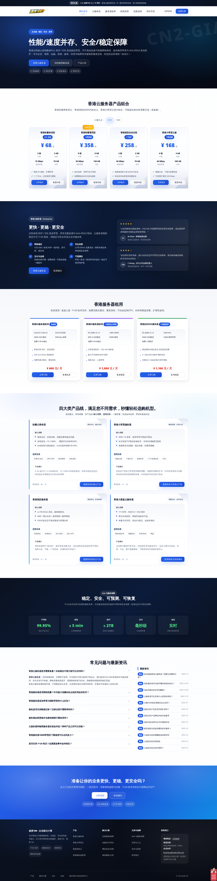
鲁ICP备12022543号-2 (78, 876)
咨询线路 (175, 374)
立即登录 (168, 11)
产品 (32, 876)
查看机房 (66, 374)
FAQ (62, 876)
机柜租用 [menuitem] (124, 11)
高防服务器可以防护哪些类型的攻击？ (156, 683)
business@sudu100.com (173, 852)
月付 (110, 120)
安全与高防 (136, 849)
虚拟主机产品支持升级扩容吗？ (153, 709)
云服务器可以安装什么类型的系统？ (155, 696)
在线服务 (176, 838)
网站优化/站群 (108, 849)
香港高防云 (77, 849)
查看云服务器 (39, 62)
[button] (79, 671)
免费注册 (182, 11)
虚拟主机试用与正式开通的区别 (153, 722)
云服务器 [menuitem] (96, 11)
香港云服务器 (78, 836)
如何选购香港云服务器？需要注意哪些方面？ (157, 675)
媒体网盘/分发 (108, 855)
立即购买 (39, 182)
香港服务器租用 (79, 855)
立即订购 (43, 374)
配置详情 (56, 182)
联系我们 (135, 855)
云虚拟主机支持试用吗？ (151, 747)
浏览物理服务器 (62, 62)
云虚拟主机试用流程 (149, 741)
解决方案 (42, 876)
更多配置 (120, 374)
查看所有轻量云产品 (92, 484)
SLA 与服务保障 (138, 836)
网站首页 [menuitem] (83, 11)
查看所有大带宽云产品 (172, 484)
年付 (118, 120)
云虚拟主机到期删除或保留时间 (153, 735)
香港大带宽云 (78, 842)
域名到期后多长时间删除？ (152, 690)
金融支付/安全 (108, 842)
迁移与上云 (136, 842)
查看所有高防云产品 (92, 559)
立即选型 (100, 795)
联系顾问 (58, 270)
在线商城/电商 (108, 836)
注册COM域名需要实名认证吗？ (154, 702)
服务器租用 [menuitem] (110, 11)
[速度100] (37, 11)
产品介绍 (82, 62)
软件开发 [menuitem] (151, 11)
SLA (53, 876)
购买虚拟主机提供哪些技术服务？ (154, 728)
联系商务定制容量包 (173, 559)
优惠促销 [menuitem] (137, 11)
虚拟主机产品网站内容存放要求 (153, 715)
